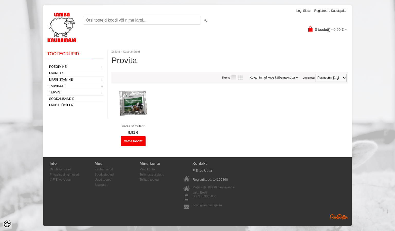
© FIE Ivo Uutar (60, 179)
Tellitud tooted (149, 179)
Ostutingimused (60, 169)
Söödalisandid (62, 99)
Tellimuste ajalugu (152, 174)
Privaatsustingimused (64, 174)
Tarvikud (57, 86)
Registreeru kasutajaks (330, 11)
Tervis (54, 92)
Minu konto (147, 169)
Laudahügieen (61, 105)
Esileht (115, 51)
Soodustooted (104, 174)
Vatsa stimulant (133, 126)
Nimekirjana (233, 77)
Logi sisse (304, 11)
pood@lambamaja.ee (207, 205)
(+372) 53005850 (204, 196)
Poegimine (58, 67)
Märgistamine (61, 79)
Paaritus (56, 73)
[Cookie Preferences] (7, 223)
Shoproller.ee (339, 216)
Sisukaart (101, 185)
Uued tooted (103, 179)
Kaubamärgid (131, 51)
